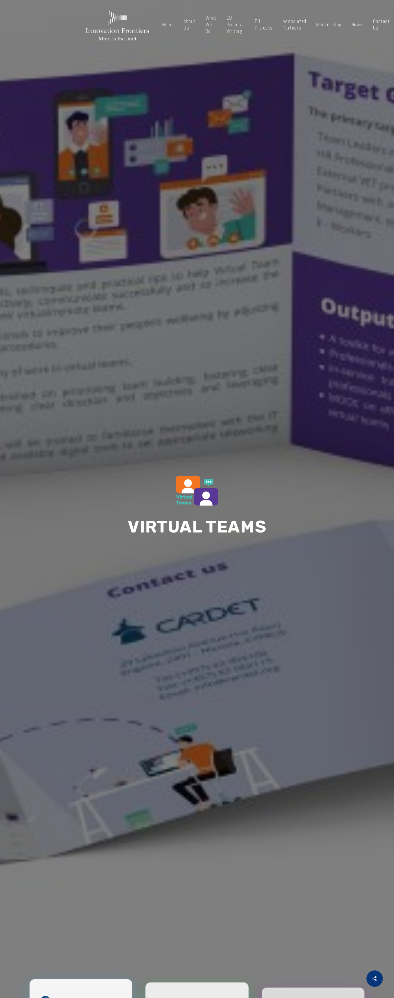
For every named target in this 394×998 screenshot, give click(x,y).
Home (168, 24)
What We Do (211, 24)
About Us (190, 24)
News (357, 24)
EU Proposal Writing (236, 24)
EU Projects (264, 24)
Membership (328, 24)
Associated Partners (294, 24)
